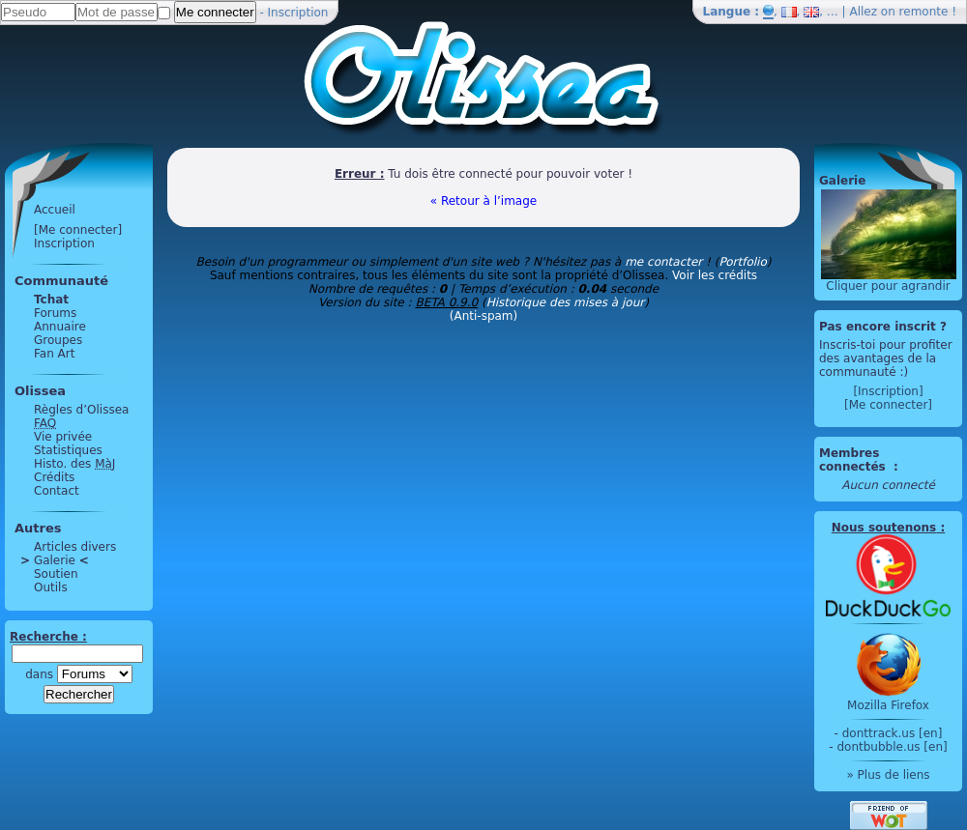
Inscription (298, 12)
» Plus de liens (887, 775)
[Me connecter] (78, 230)
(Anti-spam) (483, 316)
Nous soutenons (884, 527)
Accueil (54, 209)
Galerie (54, 560)
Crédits (54, 477)
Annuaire (60, 326)
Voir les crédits (714, 275)
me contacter (663, 262)
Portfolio (742, 262)
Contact (56, 491)
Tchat (51, 299)
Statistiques (68, 450)
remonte (924, 11)
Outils (51, 587)
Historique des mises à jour (565, 302)
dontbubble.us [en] (891, 747)
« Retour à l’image (483, 201)
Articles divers (75, 547)
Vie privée (63, 437)
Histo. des (74, 464)
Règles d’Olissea (81, 409)
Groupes (58, 340)
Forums (55, 313)
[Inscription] (888, 391)
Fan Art (54, 353)
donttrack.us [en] (892, 733)
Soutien (56, 574)
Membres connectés (854, 459)
